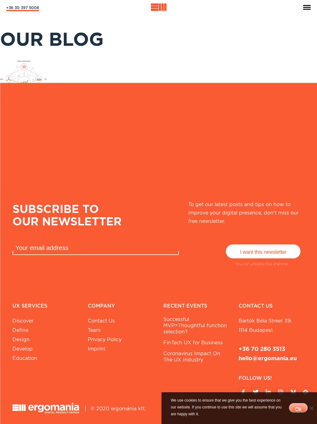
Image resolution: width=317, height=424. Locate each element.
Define (20, 330)
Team (94, 330)
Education (24, 358)
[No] (311, 408)
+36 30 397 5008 (22, 7)
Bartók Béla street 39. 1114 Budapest (265, 325)
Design (21, 339)
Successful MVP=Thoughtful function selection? (195, 325)
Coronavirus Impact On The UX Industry (191, 357)
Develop (22, 349)
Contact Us (101, 321)
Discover (23, 321)
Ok (298, 409)
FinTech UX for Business (193, 343)
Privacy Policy (105, 339)
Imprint (96, 349)
